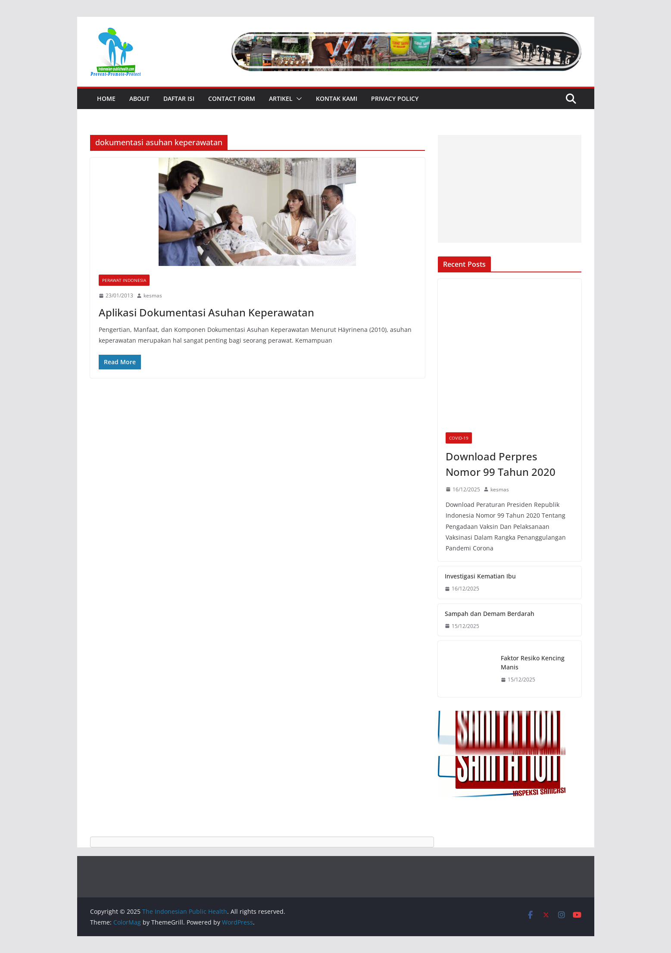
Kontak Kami (336, 98)
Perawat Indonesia (124, 280)
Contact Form (231, 98)
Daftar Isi (178, 98)
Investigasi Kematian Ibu (480, 576)
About (139, 98)
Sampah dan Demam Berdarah (489, 613)
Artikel (281, 98)
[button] (297, 99)
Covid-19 (458, 438)
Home (106, 98)
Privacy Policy (394, 98)
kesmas (153, 295)
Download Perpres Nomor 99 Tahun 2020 (501, 464)
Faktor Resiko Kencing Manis (533, 662)
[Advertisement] (509, 189)
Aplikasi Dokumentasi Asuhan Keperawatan (206, 312)
